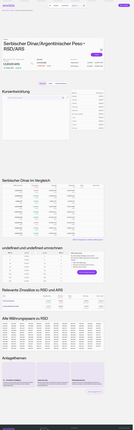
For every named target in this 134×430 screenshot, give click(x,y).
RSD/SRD (22, 346)
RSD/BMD (30, 326)
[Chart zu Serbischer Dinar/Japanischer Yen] (81, 201)
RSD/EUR (90, 328)
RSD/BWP (56, 326)
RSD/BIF (98, 326)
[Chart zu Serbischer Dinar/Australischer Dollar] (81, 223)
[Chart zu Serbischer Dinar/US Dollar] (81, 191)
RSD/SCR (47, 344)
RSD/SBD (5, 344)
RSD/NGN (73, 339)
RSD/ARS (47, 323)
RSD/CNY (30, 328)
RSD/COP (30, 335)
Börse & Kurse (5, 10)
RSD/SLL (56, 344)
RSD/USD (56, 348)
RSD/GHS (22, 330)
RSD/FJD (5, 330)
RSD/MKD (81, 337)
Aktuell (56, 5)
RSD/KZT (5, 335)
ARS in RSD (39, 59)
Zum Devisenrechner (87, 272)
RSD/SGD (64, 344)
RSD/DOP (73, 328)
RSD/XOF (5, 328)
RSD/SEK (30, 344)
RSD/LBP (5, 337)
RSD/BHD (98, 323)
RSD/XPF (13, 328)
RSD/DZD (30, 323)
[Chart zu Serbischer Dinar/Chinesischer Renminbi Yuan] (81, 228)
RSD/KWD (64, 335)
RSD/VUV (64, 348)
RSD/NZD (56, 339)
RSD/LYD (13, 337)
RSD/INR (90, 330)
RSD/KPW (90, 339)
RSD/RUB (98, 341)
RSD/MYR (47, 337)
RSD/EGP (13, 323)
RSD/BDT (5, 326)
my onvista (65, 5)
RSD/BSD (90, 323)
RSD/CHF (39, 344)
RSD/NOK (98, 339)
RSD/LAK (90, 335)
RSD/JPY (47, 332)
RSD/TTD (73, 346)
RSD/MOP (22, 337)
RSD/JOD (64, 332)
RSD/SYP (39, 346)
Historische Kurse (61, 83)
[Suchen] (63, 98)
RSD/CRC (39, 328)
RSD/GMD (13, 330)
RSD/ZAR (98, 344)
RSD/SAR (22, 344)
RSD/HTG (64, 330)
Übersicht (43, 83)
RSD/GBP (73, 326)
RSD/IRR (13, 332)
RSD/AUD (81, 323)
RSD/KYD (73, 332)
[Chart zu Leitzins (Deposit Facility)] (69, 307)
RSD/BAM (47, 335)
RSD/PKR (22, 341)
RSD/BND (81, 326)
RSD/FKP (98, 328)
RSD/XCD (13, 341)
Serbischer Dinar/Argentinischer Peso (24, 10)
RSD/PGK (39, 341)
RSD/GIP (30, 330)
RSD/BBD (13, 326)
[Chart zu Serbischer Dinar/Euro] (81, 196)
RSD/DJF (64, 328)
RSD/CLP (22, 328)
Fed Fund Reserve (8, 301)
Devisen (12, 10)
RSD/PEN (56, 341)
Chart (50, 83)
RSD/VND (81, 348)
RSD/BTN (39, 326)
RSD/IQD (5, 332)
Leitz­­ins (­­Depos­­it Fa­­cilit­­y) (11, 306)
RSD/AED (56, 328)
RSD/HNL (73, 330)
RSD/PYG (47, 341)
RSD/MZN (90, 337)
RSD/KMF (39, 335)
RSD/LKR (81, 344)
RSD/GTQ (39, 330)
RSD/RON (90, 341)
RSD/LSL (98, 335)
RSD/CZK (81, 346)
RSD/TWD (47, 339)
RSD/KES (22, 335)
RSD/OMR (5, 341)
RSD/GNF (47, 330)
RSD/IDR (98, 330)
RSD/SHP (90, 344)
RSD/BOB (47, 326)
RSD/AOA (39, 323)
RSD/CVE (98, 332)
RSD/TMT (5, 348)
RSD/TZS (47, 346)
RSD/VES (73, 348)
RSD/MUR (73, 337)
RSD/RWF (81, 341)
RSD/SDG (5, 346)
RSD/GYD (56, 330)
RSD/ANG (81, 339)
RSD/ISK (22, 332)
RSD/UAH (22, 348)
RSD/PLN (73, 341)
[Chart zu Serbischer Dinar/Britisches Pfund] (81, 207)
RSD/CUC (56, 335)
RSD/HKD (81, 330)
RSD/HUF (30, 348)
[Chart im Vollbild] (67, 97)
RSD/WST (13, 344)
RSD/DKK (47, 328)
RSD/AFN (5, 323)
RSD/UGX (13, 348)
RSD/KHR (81, 332)
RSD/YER (56, 332)
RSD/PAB (30, 341)
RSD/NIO (64, 339)
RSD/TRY (98, 346)
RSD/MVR (56, 337)
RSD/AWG (64, 323)
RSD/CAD (90, 332)
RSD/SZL (30, 346)
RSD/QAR (13, 335)
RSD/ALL (22, 323)
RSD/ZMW (73, 335)
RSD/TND (90, 346)
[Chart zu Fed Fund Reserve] (69, 301)
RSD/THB (56, 346)
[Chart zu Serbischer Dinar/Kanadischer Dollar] (81, 217)
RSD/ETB (73, 323)
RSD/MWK (39, 337)
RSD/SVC (81, 328)
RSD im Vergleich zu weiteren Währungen (88, 240)
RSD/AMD (56, 323)
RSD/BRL (64, 326)
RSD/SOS (73, 344)
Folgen (96, 55)
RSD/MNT (13, 339)
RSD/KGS (81, 335)
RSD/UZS (47, 348)
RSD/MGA (30, 337)
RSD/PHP (64, 341)
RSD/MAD (64, 337)
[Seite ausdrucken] (101, 50)
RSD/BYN (90, 348)
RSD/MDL (5, 339)
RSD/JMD (39, 332)
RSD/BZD (22, 326)
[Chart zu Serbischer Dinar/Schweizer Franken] (81, 212)
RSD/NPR (39, 339)
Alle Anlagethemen (95, 392)
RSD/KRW (13, 346)
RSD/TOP (64, 346)
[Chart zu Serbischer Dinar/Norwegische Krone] (81, 233)
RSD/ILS (30, 332)
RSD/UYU (39, 348)
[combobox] (36, 98)
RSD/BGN (90, 326)
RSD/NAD (30, 339)
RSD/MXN (98, 337)
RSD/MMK (22, 339)
